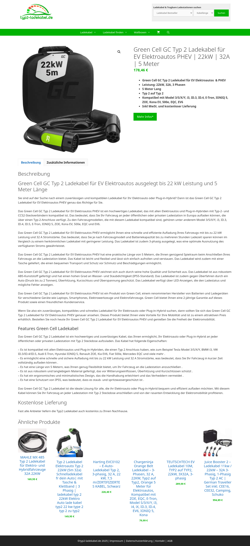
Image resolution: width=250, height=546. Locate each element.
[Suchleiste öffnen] (168, 32)
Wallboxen (144, 32)
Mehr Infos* (145, 117)
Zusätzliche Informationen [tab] (66, 162)
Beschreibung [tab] (31, 162)
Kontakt (160, 540)
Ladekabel (90, 32)
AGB (169, 540)
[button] (119, 52)
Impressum (116, 540)
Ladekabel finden (117, 32)
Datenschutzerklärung (139, 540)
